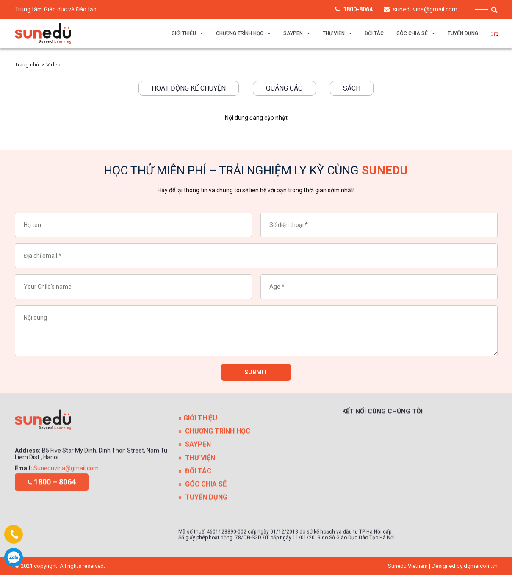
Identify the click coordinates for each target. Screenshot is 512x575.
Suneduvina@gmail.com (66, 501)
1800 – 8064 (52, 491)
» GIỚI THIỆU (197, 467)
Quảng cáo (284, 88)
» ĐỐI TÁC (194, 520)
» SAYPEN (194, 493)
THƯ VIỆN (334, 33)
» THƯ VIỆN (196, 507)
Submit (256, 375)
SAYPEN (293, 33)
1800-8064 (13, 557)
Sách (351, 88)
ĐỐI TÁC (374, 33)
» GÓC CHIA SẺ (202, 533)
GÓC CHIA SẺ (412, 33)
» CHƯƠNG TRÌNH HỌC (214, 480)
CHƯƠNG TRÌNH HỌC (239, 33)
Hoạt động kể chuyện (189, 88)
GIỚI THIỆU (184, 33)
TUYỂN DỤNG (463, 33)
